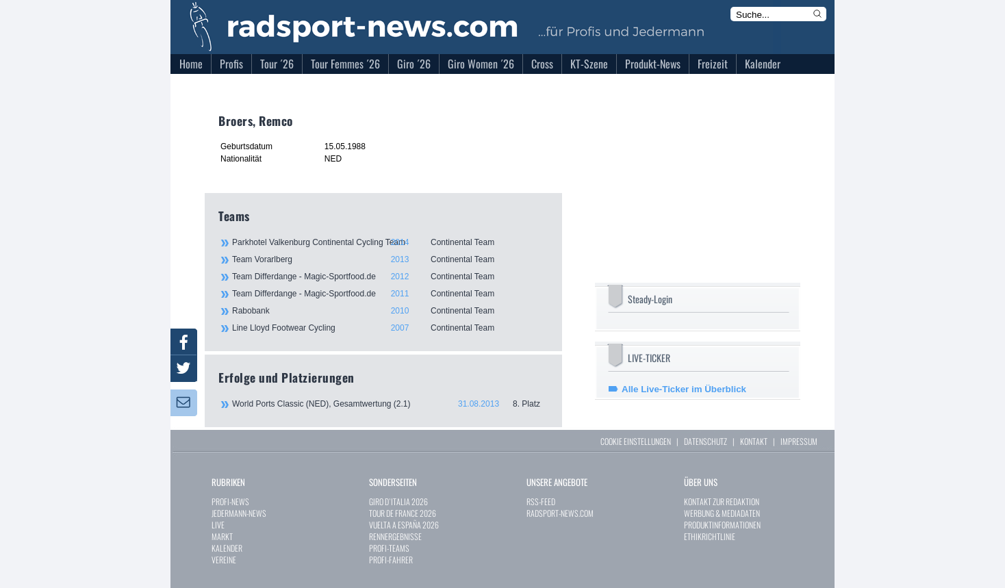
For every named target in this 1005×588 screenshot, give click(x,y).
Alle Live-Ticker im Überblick (684, 389)
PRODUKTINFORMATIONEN (722, 525)
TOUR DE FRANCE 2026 (402, 513)
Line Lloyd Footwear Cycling (389, 328)
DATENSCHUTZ (705, 441)
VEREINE (224, 559)
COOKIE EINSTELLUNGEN (635, 441)
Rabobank (389, 311)
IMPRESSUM (798, 441)
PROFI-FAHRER (391, 559)
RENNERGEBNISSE (395, 536)
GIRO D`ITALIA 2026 (398, 501)
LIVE (218, 525)
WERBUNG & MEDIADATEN (722, 513)
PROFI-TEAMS (389, 548)
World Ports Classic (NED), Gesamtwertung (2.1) (390, 404)
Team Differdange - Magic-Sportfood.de (389, 276)
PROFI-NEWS (230, 501)
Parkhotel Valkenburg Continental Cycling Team (389, 242)
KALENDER (227, 548)
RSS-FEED (540, 501)
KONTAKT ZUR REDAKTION (721, 501)
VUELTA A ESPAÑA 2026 (404, 525)
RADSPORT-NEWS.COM (560, 513)
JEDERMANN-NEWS (239, 513)
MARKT (222, 536)
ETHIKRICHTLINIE (709, 536)
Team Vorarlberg (389, 259)
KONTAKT (753, 441)
